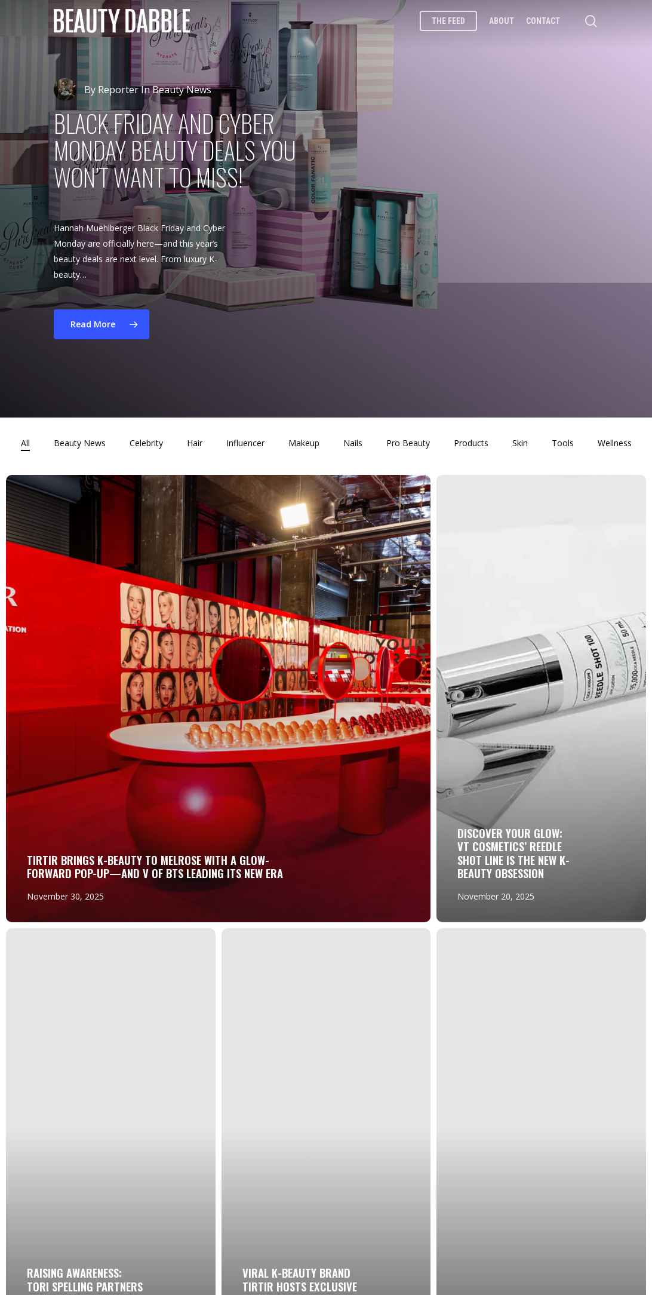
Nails (352, 443)
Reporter (118, 89)
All (25, 443)
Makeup (303, 443)
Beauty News (80, 443)
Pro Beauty (408, 443)
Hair (194, 443)
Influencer (245, 443)
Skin (520, 443)
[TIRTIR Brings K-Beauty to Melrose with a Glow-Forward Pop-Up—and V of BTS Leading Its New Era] (218, 698)
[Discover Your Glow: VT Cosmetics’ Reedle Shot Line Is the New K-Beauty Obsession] (541, 698)
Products (471, 443)
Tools (563, 443)
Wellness (615, 443)
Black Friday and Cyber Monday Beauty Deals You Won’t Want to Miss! (175, 150)
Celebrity (146, 443)
